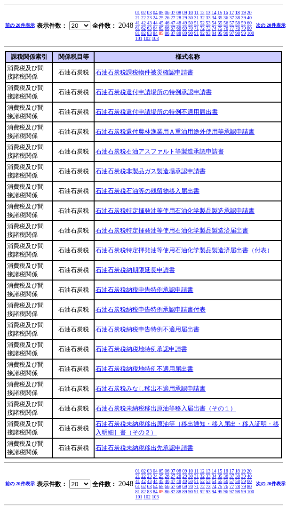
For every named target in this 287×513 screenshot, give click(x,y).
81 (138, 33)
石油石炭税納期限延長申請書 (135, 269)
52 (202, 22)
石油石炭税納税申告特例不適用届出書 (147, 329)
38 (237, 17)
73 (208, 28)
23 (149, 17)
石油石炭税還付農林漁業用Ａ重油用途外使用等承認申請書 (175, 131)
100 (250, 33)
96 (225, 33)
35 (220, 17)
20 (249, 12)
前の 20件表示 (20, 25)
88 (178, 33)
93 (208, 33)
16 (225, 12)
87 (173, 33)
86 (167, 33)
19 (243, 12)
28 (178, 17)
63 (149, 28)
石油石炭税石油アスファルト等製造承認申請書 (160, 151)
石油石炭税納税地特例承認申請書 (141, 349)
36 (225, 17)
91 (196, 33)
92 (202, 33)
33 (208, 17)
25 (161, 17)
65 (161, 28)
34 (214, 17)
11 (196, 12)
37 (232, 17)
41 (138, 22)
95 (220, 33)
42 (143, 22)
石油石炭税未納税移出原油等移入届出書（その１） (166, 408)
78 (237, 28)
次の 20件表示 (271, 25)
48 (178, 22)
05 (161, 12)
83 (149, 33)
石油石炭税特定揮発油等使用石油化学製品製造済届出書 (172, 230)
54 (214, 22)
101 (139, 38)
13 (208, 12)
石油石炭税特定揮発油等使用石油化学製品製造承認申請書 (175, 210)
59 (243, 22)
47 (173, 22)
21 (138, 17)
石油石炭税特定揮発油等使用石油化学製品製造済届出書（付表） (184, 250)
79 (243, 28)
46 (167, 22)
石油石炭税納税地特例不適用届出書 (144, 368)
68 (178, 28)
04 (155, 12)
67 (173, 28)
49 (185, 22)
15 (219, 12)
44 (155, 22)
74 (214, 28)
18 (237, 12)
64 (155, 28)
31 (196, 17)
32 (202, 17)
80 (249, 28)
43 (149, 22)
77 (232, 28)
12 (202, 12)
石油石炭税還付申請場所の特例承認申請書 (154, 92)
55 (220, 22)
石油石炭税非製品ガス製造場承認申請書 (151, 171)
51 (196, 22)
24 (155, 17)
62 (143, 28)
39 (243, 17)
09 (185, 12)
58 (237, 22)
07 (173, 12)
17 (231, 12)
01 (138, 12)
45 (161, 22)
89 (185, 33)
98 (237, 33)
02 (143, 12)
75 (220, 28)
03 (149, 12)
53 (208, 22)
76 (225, 28)
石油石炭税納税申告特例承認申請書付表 (151, 309)
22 (143, 17)
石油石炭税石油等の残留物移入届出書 (147, 190)
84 (155, 33)
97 (232, 33)
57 (232, 22)
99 (243, 33)
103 (155, 38)
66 (167, 28)
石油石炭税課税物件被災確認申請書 (144, 72)
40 (249, 17)
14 (214, 12)
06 (167, 12)
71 (196, 28)
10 (190, 12)
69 (185, 28)
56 (225, 22)
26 (167, 17)
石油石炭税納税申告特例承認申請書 (144, 289)
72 (202, 28)
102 (147, 38)
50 (190, 22)
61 (138, 28)
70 (190, 28)
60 (249, 22)
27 (173, 17)
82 (143, 33)
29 (185, 17)
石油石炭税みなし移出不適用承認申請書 (151, 388)
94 (214, 33)
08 (178, 12)
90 (190, 33)
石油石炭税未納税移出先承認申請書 (144, 447)
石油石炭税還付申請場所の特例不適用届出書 (157, 111)
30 (190, 17)
